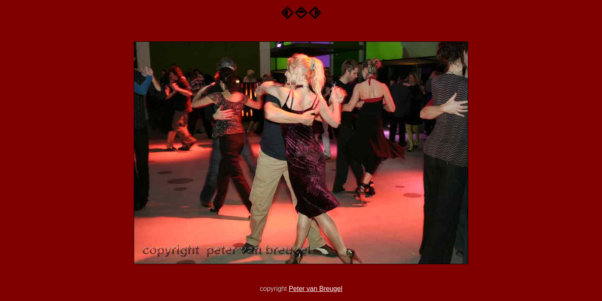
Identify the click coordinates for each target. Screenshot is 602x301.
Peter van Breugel (315, 288)
